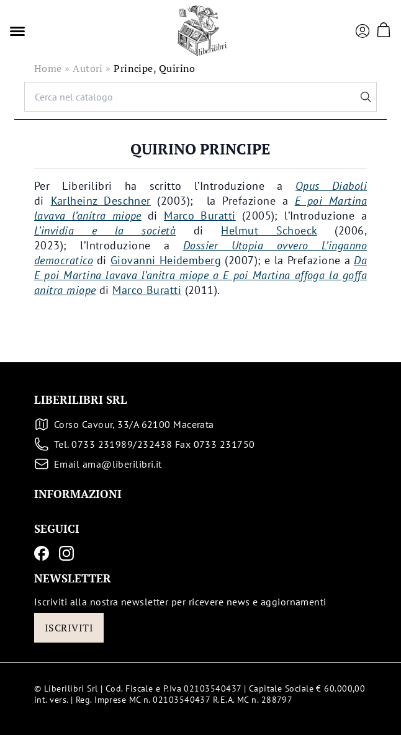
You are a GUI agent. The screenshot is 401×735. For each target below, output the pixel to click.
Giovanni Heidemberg (165, 260)
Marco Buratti (200, 215)
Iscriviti (69, 628)
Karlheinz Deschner (101, 201)
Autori (88, 68)
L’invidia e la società (105, 230)
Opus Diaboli (331, 186)
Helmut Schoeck (269, 230)
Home (48, 68)
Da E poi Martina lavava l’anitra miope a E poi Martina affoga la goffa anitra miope (200, 275)
